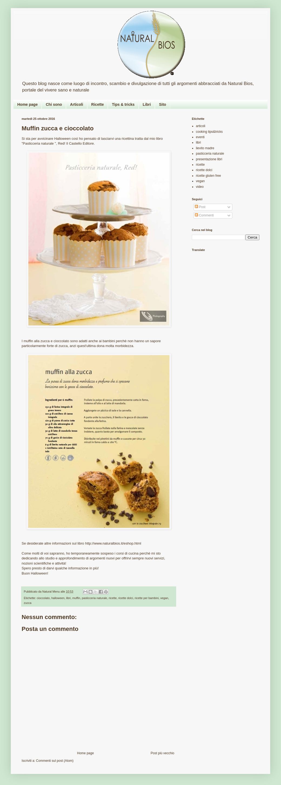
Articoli (76, 104)
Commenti (204, 215)
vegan (164, 598)
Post (200, 207)
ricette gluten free (208, 176)
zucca (27, 602)
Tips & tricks (123, 104)
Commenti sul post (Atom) (54, 761)
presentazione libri (209, 159)
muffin (76, 598)
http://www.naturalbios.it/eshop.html (113, 543)
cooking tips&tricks (209, 132)
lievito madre (205, 148)
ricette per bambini (147, 598)
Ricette (97, 104)
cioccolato (43, 598)
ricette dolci (125, 598)
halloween (58, 598)
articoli (200, 126)
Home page (27, 104)
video (200, 187)
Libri (147, 104)
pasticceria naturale (94, 598)
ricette (112, 598)
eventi (200, 137)
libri (68, 598)
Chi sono (54, 104)
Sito (162, 104)
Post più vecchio (162, 753)
